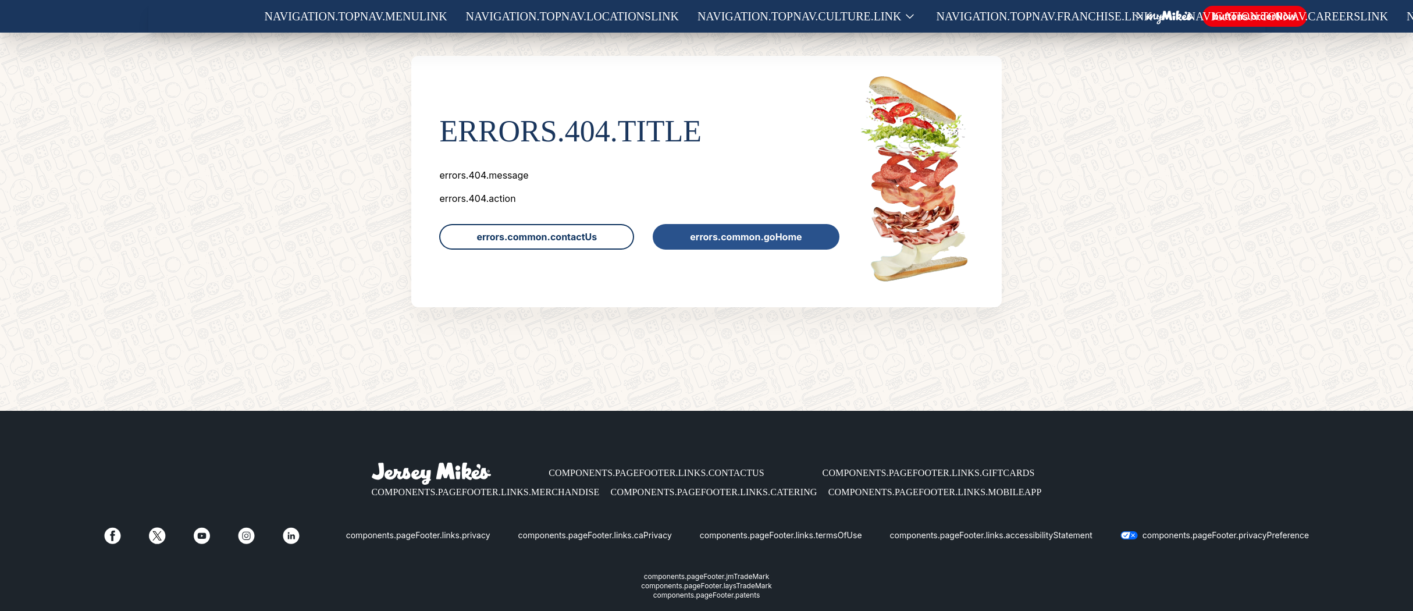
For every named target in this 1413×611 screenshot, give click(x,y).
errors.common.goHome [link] (746, 237)
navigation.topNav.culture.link (799, 16)
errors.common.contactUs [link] (536, 237)
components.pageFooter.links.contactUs (656, 473)
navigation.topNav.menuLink (356, 16)
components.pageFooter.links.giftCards (929, 473)
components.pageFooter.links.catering (714, 492)
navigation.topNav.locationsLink (572, 16)
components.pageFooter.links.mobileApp (935, 492)
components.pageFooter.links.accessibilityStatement (991, 535)
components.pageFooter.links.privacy (418, 535)
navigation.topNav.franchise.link (1044, 16)
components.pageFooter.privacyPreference (1225, 535)
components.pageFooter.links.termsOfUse (781, 535)
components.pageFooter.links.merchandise (486, 492)
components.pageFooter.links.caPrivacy (595, 535)
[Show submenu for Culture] (910, 16)
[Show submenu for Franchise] (1160, 16)
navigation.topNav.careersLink (1287, 16)
